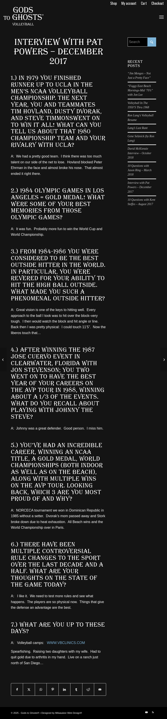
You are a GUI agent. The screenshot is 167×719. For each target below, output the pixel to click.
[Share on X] (29, 689)
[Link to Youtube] (146, 712)
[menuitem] (113, 3)
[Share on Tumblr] (76, 689)
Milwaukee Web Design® (68, 713)
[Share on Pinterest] (52, 689)
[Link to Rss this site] (153, 712)
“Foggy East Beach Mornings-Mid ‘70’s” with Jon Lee (140, 90)
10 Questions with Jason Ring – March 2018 (140, 170)
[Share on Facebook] (17, 689)
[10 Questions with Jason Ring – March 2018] (163, 359)
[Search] (142, 42)
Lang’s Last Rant (138, 128)
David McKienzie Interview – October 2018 (139, 153)
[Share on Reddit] (88, 689)
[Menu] (161, 16)
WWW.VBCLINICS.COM (66, 643)
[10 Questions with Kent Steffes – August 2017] (3, 359)
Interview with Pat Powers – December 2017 (140, 187)
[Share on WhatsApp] (41, 689)
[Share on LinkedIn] (64, 689)
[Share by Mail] (100, 689)
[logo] (23, 16)
